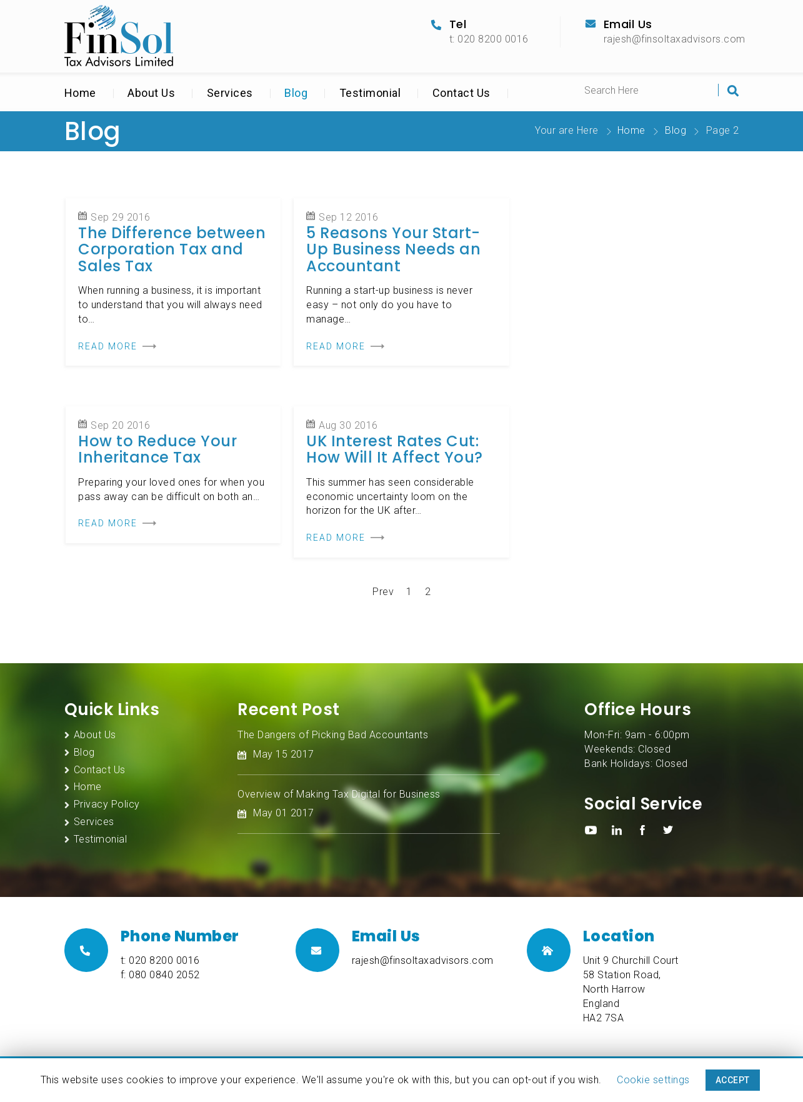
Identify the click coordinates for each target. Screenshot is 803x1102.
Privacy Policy (107, 804)
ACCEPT (733, 1080)
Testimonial (370, 92)
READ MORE (107, 346)
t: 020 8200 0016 (489, 39)
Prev (383, 592)
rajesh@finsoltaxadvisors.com (675, 39)
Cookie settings (653, 1080)
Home (80, 92)
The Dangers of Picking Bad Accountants (332, 735)
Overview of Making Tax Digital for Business (339, 794)
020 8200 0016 (164, 960)
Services (230, 92)
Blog (295, 92)
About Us (151, 92)
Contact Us (461, 92)
